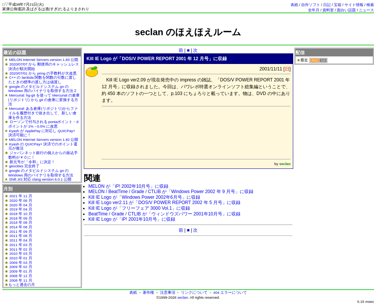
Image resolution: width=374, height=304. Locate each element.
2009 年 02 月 (20, 267)
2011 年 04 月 (20, 240)
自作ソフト (310, 5)
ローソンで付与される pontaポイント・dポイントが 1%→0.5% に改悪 (43, 124)
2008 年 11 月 (20, 280)
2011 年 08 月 (20, 236)
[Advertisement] (188, 41)
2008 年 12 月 (20, 276)
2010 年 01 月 (20, 258)
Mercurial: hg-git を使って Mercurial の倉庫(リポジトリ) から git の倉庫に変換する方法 (44, 99)
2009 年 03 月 (20, 262)
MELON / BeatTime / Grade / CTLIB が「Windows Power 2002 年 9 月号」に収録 (170, 191)
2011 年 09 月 (20, 231)
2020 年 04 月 (20, 205)
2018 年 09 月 (20, 218)
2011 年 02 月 (20, 249)
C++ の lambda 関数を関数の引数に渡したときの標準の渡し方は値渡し (42, 79)
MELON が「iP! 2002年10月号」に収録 (128, 186)
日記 (327, 5)
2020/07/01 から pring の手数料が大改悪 (43, 73)
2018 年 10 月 (20, 214)
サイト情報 (353, 5)
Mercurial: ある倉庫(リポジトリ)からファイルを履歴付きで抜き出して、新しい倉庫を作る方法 (43, 112)
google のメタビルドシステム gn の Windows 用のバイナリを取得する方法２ (42, 88)
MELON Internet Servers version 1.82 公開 (44, 139)
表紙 (294, 5)
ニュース (366, 10)
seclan (183, 297)
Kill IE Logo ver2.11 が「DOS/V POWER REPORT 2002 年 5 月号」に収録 (164, 202)
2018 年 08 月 (20, 222)
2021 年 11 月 (20, 196)
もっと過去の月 (21, 284)
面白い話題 (346, 10)
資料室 (328, 10)
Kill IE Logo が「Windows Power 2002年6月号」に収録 (144, 197)
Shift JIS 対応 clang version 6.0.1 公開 (40, 179)
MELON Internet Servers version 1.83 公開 (44, 60)
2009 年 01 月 (20, 271)
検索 (370, 5)
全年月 (313, 10)
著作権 (148, 292)
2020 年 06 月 (20, 200)
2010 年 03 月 (20, 253)
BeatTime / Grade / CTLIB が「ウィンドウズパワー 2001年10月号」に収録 (164, 214)
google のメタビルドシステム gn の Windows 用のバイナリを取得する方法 (41, 172)
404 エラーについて (230, 292)
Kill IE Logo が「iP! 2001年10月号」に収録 (131, 219)
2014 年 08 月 (20, 227)
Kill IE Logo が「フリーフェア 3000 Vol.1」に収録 (139, 208)
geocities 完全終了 (24, 166)
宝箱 (337, 5)
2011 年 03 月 (20, 245)
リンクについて (194, 292)
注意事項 (167, 292)
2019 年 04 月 (20, 209)
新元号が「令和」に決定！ (32, 162)
